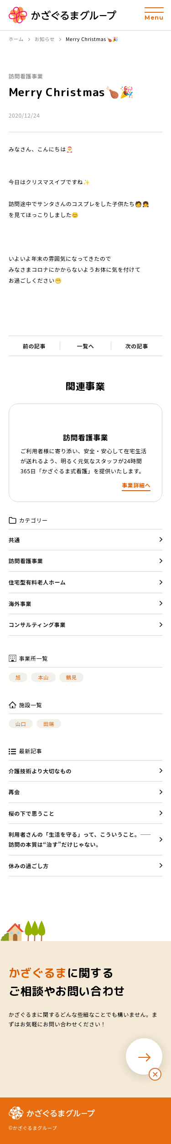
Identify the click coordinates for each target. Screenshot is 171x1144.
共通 (14, 540)
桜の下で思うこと (32, 813)
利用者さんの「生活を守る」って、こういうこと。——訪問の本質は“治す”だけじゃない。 (80, 839)
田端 (48, 723)
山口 (21, 723)
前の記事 (34, 346)
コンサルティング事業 (37, 624)
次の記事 (136, 346)
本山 (43, 677)
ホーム (16, 39)
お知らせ (45, 39)
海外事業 (20, 603)
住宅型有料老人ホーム (37, 582)
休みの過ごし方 (29, 866)
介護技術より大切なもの (40, 771)
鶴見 (71, 677)
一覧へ (85, 346)
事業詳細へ (136, 485)
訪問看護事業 (26, 76)
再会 (14, 792)
